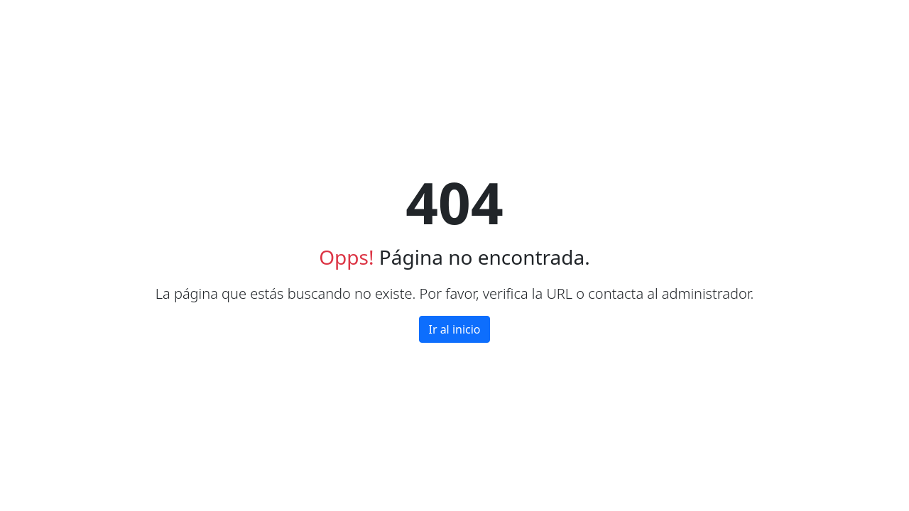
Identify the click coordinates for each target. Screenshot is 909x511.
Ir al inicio (454, 329)
